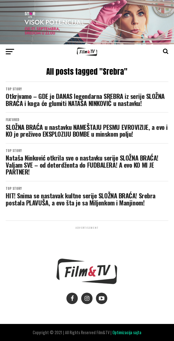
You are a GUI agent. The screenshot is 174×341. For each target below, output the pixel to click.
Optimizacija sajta (126, 332)
